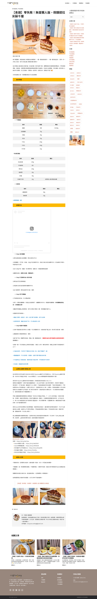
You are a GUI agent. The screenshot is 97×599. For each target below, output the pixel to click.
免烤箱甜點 (14, 8)
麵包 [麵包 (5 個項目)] (71, 132)
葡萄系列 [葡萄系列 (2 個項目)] (78, 116)
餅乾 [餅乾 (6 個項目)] (71, 128)
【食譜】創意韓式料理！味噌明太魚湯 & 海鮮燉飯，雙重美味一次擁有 (76, 43)
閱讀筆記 (71, 65)
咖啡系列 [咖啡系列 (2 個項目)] (72, 82)
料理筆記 (71, 55)
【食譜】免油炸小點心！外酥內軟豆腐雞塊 (22, 557)
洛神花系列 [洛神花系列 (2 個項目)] (72, 97)
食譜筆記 (59, 574)
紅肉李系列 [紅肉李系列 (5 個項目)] (73, 104)
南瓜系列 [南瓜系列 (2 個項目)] (72, 79)
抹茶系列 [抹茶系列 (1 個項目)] (72, 87)
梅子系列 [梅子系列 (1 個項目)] (72, 91)
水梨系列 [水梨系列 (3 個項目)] (72, 94)
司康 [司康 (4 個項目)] (78, 79)
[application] (70, 3)
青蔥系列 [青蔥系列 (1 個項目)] (78, 125)
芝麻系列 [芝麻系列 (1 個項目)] (72, 110)
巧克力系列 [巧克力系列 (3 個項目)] (80, 82)
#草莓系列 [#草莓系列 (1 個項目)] (72, 75)
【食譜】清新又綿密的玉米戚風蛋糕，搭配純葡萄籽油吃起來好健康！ (76, 30)
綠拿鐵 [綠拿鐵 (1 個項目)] (80, 104)
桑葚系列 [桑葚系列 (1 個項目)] (78, 87)
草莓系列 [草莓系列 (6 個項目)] (80, 113)
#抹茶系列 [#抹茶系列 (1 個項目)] (72, 73)
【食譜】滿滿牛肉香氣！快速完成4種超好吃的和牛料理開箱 (73, 557)
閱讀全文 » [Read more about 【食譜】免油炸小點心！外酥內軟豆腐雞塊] (13, 565)
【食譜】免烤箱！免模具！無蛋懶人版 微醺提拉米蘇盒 (32, 483)
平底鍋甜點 (20, 8)
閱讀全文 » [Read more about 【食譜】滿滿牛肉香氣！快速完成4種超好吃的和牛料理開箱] (64, 565)
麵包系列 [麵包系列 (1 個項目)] (77, 132)
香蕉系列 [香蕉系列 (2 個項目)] (78, 128)
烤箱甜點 (71, 57)
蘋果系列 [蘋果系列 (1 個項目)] (72, 122)
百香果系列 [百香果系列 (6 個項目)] (73, 100)
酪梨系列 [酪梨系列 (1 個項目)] (72, 125)
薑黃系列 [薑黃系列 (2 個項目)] (72, 119)
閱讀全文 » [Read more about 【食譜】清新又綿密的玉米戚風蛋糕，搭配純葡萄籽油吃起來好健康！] (39, 565)
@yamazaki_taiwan (18, 439)
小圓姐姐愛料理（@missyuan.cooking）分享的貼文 (31, 250)
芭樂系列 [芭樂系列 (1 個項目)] (78, 110)
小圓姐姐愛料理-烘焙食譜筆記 (82, 597)
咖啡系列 (16, 509)
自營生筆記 (72, 61)
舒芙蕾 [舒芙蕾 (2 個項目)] (71, 107)
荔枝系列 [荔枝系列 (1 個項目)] (72, 116)
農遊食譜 (71, 63)
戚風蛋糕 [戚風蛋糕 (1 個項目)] (78, 85)
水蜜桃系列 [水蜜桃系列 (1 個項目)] (79, 94)
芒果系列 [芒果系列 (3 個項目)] (78, 107)
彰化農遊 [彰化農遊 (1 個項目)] (72, 85)
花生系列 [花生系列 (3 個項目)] (72, 113)
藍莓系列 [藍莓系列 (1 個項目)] (78, 119)
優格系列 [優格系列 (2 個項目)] (79, 75)
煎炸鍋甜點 (72, 59)
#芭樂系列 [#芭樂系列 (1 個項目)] (79, 73)
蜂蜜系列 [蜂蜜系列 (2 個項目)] (78, 122)
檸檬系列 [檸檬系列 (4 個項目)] (78, 91)
